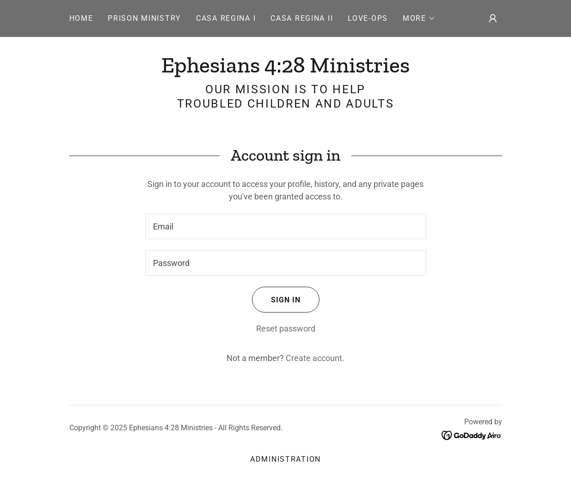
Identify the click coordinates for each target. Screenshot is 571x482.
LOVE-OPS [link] (368, 18)
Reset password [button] (285, 328)
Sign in (276, 300)
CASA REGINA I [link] (226, 18)
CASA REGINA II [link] (301, 18)
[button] (419, 18)
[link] (285, 69)
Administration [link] (285, 459)
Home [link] (81, 18)
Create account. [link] (315, 358)
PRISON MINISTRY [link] (144, 18)
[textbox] (285, 226)
